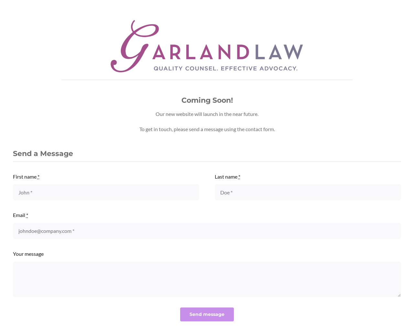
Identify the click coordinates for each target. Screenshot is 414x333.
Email (20, 215)
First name (26, 176)
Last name (227, 176)
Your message (28, 254)
